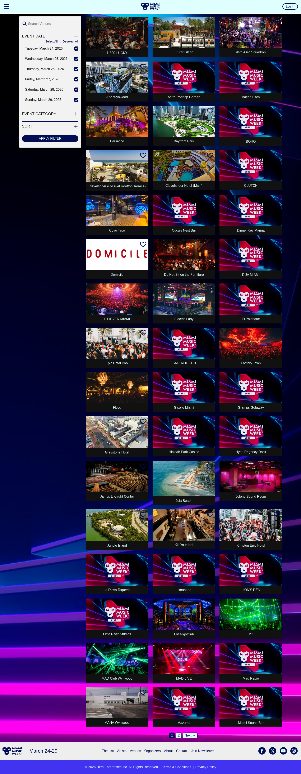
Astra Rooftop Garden (184, 97)
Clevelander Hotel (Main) (183, 185)
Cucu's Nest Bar (184, 230)
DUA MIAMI (251, 275)
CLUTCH (251, 185)
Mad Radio (251, 678)
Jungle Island (117, 545)
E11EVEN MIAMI (117, 319)
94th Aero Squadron (251, 52)
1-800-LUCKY (117, 53)
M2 (251, 634)
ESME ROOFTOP (184, 363)
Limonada (184, 590)
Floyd (117, 407)
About (168, 751)
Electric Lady (184, 319)
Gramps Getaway (251, 407)
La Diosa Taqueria (117, 590)
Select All (51, 41)
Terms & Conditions (176, 767)
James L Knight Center (117, 496)
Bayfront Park (184, 141)
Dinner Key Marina (251, 230)
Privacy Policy (205, 767)
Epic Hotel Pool (117, 363)
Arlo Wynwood (117, 97)
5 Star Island (184, 52)
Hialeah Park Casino (184, 452)
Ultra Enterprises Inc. (112, 767)
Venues (135, 751)
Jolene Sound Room (251, 496)
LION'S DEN (250, 590)
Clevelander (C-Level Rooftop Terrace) (117, 186)
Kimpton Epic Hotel (251, 545)
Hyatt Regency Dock (251, 452)
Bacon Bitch (251, 97)
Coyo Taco (117, 230)
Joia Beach (184, 500)
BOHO (251, 141)
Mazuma (183, 723)
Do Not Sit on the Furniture (184, 274)
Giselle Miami (184, 407)
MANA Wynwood (117, 722)
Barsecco (117, 141)
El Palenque (251, 319)
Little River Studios (117, 634)
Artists (121, 751)
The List (108, 751)
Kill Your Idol (184, 545)
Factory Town (251, 363)
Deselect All (70, 41)
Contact (182, 751)
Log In (290, 6)
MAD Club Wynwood (117, 678)
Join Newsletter (202, 751)
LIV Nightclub (184, 634)
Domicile (117, 274)
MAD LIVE (184, 678)
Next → (190, 735)
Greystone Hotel (117, 452)
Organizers (152, 751)
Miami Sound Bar (251, 723)
